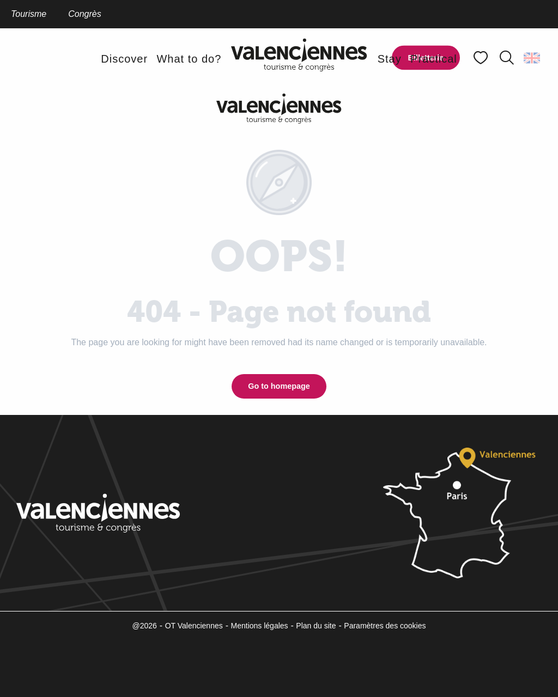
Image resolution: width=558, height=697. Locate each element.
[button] (506, 57)
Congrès (84, 14)
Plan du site (316, 625)
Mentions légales (259, 625)
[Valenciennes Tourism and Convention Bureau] (279, 108)
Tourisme (28, 14)
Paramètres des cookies (385, 625)
